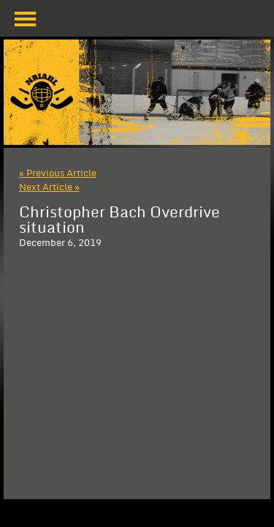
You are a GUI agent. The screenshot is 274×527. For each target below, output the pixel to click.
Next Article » (49, 187)
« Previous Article (57, 173)
